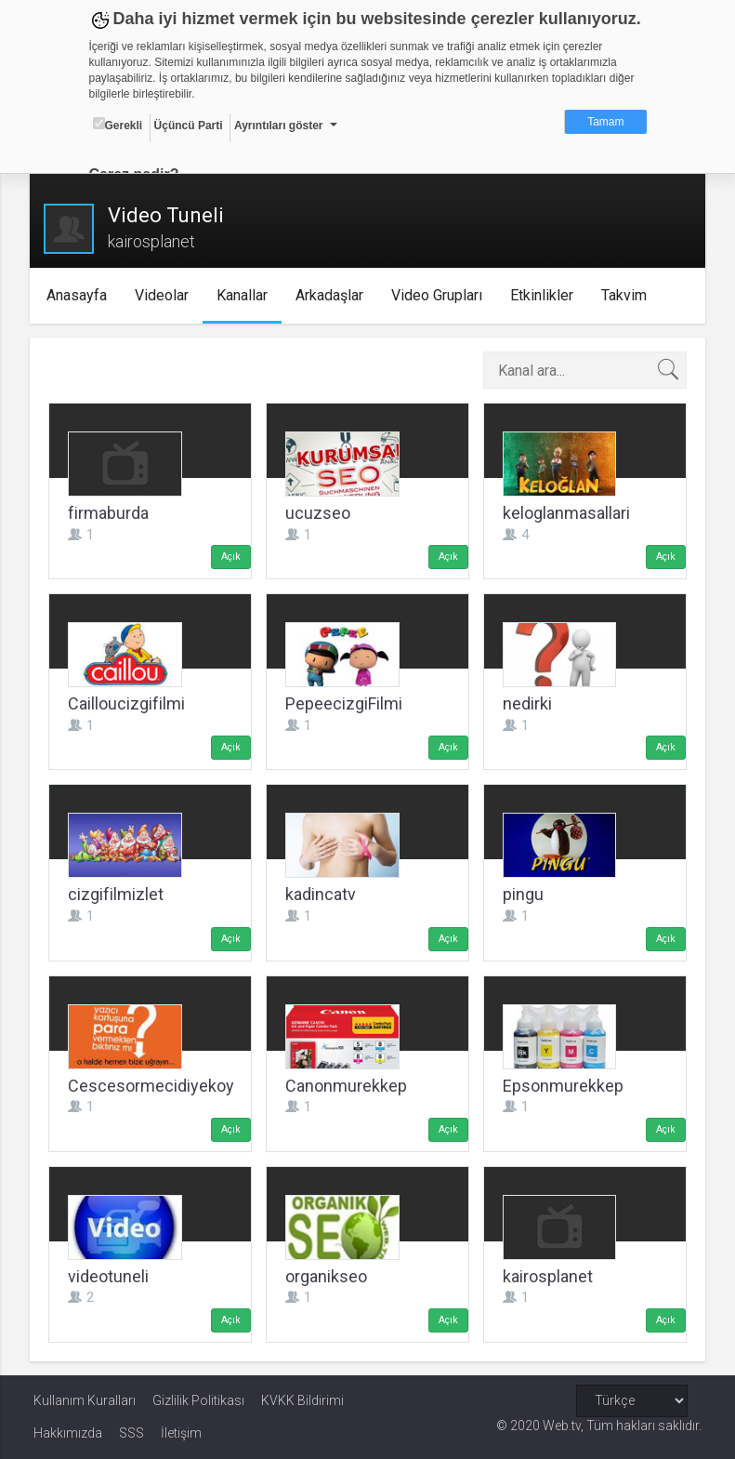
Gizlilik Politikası (198, 1400)
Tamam (605, 121)
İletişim (181, 1433)
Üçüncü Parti (188, 125)
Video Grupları (439, 295)
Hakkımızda (67, 1433)
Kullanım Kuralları (84, 1400)
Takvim (627, 295)
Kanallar (244, 295)
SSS (131, 1433)
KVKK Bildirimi (302, 1400)
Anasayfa (79, 295)
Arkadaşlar (332, 295)
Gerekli (118, 124)
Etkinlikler (544, 295)
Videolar (164, 295)
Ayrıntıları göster (278, 125)
